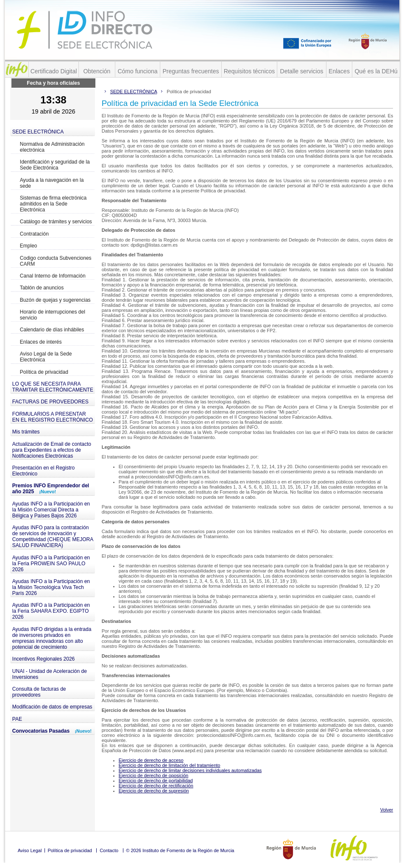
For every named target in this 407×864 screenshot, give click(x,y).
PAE (17, 719)
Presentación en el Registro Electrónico (43, 471)
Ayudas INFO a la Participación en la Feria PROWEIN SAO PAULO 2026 (51, 563)
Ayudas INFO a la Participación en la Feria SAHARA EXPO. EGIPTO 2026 (51, 611)
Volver (386, 809)
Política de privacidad (44, 372)
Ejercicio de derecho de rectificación (156, 785)
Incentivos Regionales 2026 (43, 659)
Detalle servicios (301, 71)
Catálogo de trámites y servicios (56, 222)
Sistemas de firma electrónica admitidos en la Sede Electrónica (53, 204)
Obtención (97, 71)
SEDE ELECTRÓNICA (38, 132)
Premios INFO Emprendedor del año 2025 (50, 489)
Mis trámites (26, 432)
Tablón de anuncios (42, 288)
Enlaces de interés (41, 342)
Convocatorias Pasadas (52, 731)
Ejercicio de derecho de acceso (151, 760)
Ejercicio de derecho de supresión (154, 790)
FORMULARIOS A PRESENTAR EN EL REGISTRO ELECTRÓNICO (52, 417)
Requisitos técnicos (249, 71)
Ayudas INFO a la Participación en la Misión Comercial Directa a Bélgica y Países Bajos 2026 (51, 510)
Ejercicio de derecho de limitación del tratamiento (169, 765)
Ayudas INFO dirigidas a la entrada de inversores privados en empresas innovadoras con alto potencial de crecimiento (52, 638)
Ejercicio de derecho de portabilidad (156, 780)
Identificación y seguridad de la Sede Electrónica (55, 165)
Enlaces (339, 71)
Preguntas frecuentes (190, 71)
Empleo (28, 246)
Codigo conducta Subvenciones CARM (56, 261)
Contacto (109, 850)
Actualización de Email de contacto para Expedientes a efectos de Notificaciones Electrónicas (51, 450)
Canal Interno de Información (53, 276)
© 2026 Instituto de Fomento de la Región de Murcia (180, 850)
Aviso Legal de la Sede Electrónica (46, 357)
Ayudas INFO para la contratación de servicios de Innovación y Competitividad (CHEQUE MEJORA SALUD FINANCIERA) (52, 536)
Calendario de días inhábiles (52, 330)
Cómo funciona (137, 71)
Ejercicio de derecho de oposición (154, 775)
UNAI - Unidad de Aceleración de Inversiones (49, 674)
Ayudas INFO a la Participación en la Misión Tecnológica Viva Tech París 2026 (51, 587)
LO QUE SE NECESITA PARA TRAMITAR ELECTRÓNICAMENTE (52, 387)
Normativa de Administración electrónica (52, 147)
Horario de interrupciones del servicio (52, 315)
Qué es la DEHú (375, 71)
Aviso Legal (30, 850)
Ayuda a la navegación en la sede (52, 183)
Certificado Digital (54, 71)
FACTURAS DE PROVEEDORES (50, 402)
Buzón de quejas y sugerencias (55, 300)
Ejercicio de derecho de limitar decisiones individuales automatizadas (190, 770)
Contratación (34, 234)
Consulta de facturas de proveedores (39, 692)
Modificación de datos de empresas (52, 707)
